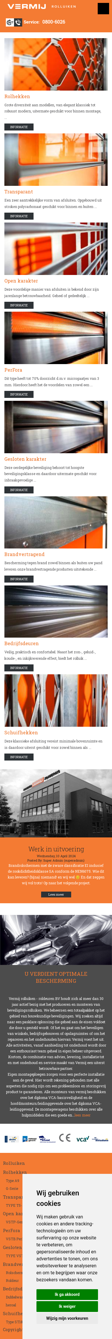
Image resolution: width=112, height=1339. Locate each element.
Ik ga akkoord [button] (67, 1294)
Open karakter (21, 281)
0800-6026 (53, 22)
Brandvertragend (24, 554)
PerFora (13, 370)
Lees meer (56, 894)
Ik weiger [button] (67, 1306)
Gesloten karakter (25, 459)
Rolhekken (17, 96)
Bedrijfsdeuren (21, 643)
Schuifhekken (21, 732)
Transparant (18, 191)
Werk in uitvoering (56, 849)
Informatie (19, 127)
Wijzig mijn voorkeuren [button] (67, 1318)
